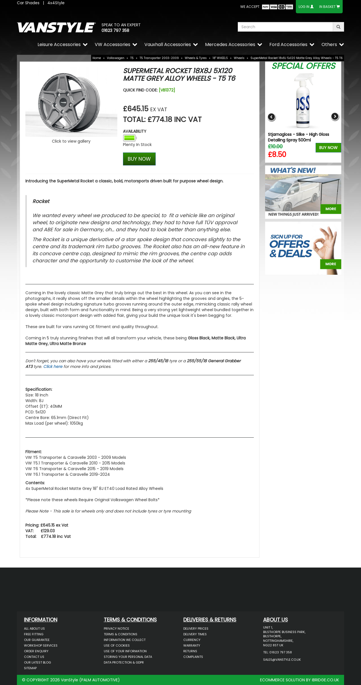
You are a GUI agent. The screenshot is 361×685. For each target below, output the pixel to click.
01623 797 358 (115, 30)
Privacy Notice (116, 628)
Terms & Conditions (120, 634)
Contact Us (34, 657)
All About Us (34, 628)
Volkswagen (115, 58)
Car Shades (28, 3)
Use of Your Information (125, 651)
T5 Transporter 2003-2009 (159, 58)
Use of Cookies (117, 645)
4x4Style (56, 3)
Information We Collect (125, 640)
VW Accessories (112, 44)
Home (97, 58)
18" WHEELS (220, 58)
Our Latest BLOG (37, 662)
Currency (192, 640)
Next (335, 117)
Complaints (193, 657)
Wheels (239, 58)
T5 (132, 58)
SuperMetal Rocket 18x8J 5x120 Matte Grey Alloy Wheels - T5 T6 (296, 58)
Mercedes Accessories (230, 44)
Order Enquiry (36, 651)
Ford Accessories (288, 44)
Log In (304, 6)
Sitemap (30, 668)
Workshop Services (41, 645)
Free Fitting (33, 634)
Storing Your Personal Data (128, 657)
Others (329, 44)
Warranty (191, 645)
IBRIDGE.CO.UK (325, 680)
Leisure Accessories (59, 44)
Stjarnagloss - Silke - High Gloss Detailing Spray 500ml (298, 137)
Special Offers (303, 66)
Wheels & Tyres (196, 58)
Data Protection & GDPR (124, 662)
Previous (271, 117)
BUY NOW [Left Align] (139, 158)
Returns (190, 651)
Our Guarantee (37, 640)
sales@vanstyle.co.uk (282, 659)
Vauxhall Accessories (167, 44)
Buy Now (328, 147)
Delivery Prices (195, 628)
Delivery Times (195, 634)
